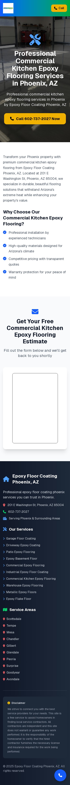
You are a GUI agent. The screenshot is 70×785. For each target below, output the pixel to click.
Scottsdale (12, 619)
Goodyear (11, 672)
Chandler (11, 639)
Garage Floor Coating (19, 538)
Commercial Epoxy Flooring (23, 565)
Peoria (9, 659)
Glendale (11, 652)
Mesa (8, 632)
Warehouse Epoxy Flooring (23, 585)
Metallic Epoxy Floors (19, 592)
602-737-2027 (18, 512)
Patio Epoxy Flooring (19, 552)
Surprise (10, 666)
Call (59, 8)
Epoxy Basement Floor (20, 559)
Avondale (11, 679)
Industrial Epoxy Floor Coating (25, 572)
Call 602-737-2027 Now (35, 118)
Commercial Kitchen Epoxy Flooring (29, 579)
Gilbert (9, 646)
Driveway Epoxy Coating (21, 545)
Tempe (9, 626)
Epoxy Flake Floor (17, 599)
